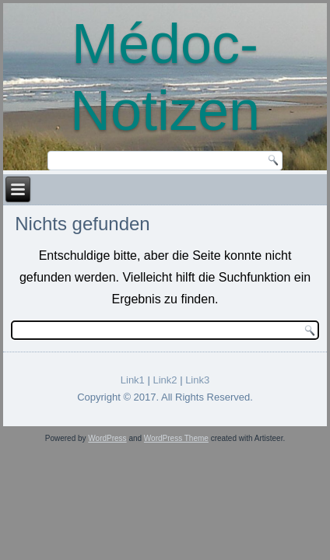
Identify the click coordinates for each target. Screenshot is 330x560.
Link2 (165, 380)
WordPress (107, 438)
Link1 (133, 380)
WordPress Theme (176, 438)
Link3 (197, 380)
